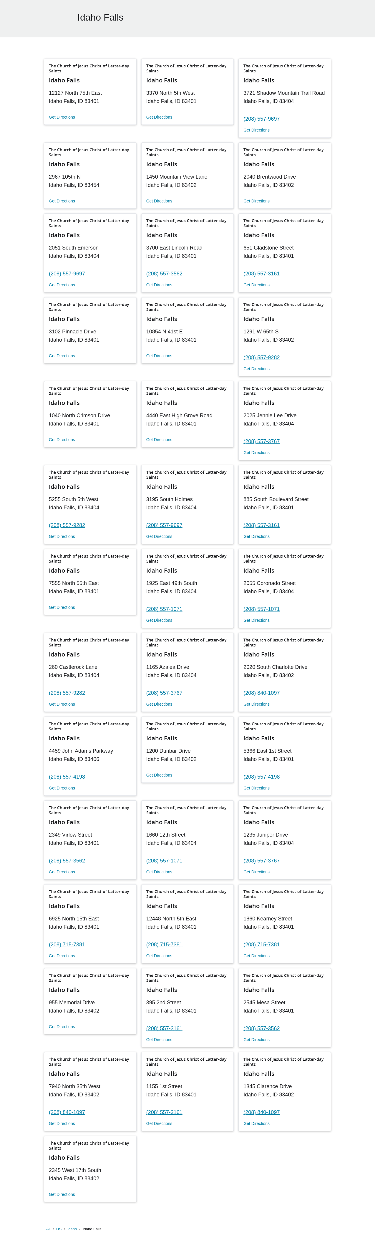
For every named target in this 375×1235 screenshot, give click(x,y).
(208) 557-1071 (164, 609)
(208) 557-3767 (261, 441)
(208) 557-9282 (261, 357)
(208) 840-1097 (261, 693)
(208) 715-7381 (67, 945)
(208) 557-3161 (261, 274)
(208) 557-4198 (67, 777)
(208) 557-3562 (164, 274)
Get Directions (62, 117)
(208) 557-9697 (261, 119)
